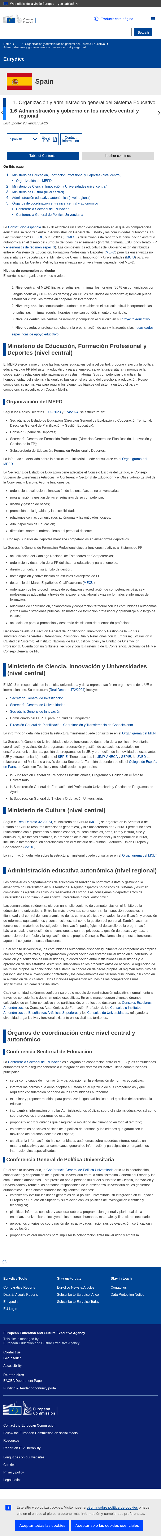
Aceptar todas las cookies (42, 1525)
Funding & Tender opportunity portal (30, 1388)
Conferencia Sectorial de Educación (42, 209)
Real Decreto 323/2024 (35, 822)
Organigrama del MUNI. (140, 733)
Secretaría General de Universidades (37, 705)
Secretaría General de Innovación (35, 711)
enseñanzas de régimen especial (30, 247)
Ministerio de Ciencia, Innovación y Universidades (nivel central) (59, 186)
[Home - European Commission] (40, 19)
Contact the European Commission (29, 1425)
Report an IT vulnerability (22, 1448)
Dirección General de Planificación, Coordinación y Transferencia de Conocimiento (71, 725)
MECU (88, 582)
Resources (11, 1440)
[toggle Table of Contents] (43, 156)
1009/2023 (53, 412)
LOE (39, 237)
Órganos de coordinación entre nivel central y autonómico (55, 203)
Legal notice (12, 1480)
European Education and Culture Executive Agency (44, 1333)
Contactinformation (70, 139)
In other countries (118, 155)
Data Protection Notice (127, 1294)
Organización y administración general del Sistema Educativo (65, 44)
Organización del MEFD (34, 181)
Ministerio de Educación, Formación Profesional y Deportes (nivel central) (66, 175)
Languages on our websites (23, 1457)
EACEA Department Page (22, 1381)
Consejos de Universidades (107, 1012)
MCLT (94, 822)
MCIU (130, 257)
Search (143, 32)
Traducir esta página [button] (117, 18)
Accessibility (12, 1365)
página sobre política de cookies (112, 1507)
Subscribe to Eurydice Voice (78, 1294)
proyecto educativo (136, 319)
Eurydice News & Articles (75, 1287)
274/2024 (71, 412)
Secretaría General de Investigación (37, 698)
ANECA (112, 756)
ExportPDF (46, 139)
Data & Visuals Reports (20, 1294)
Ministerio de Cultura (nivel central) (38, 192)
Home (7, 44)
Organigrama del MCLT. (140, 855)
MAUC (29, 847)
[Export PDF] (49, 139)
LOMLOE (71, 237)
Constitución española (24, 227)
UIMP (101, 756)
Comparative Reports (19, 1287)
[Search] (70, 32)
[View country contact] (71, 139)
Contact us (119, 1287)
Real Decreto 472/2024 (67, 690)
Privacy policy (13, 1472)
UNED (141, 756)
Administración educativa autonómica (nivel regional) (51, 198)
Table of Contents (42, 155)
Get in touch (12, 1358)
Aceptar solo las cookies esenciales (107, 1525)
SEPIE (63, 756)
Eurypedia (10, 1301)
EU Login (10, 1309)
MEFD (110, 252)
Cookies (9, 1465)
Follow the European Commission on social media (40, 1433)
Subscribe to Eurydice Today (78, 1301)
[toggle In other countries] (118, 156)
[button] (153, 19)
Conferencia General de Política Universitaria (49, 214)
